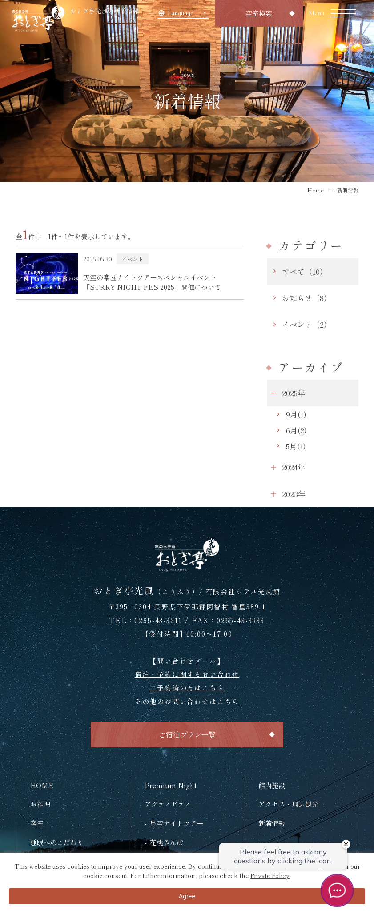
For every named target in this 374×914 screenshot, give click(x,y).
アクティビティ (168, 804)
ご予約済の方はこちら (186, 687)
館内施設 (271, 785)
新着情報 (271, 823)
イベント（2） (306, 324)
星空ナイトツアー (176, 823)
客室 (37, 823)
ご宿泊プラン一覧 (187, 734)
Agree (187, 896)
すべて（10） (304, 271)
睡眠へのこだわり (57, 842)
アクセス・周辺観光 (288, 804)
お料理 (40, 804)
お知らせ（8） (306, 297)
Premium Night (171, 785)
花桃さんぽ (166, 842)
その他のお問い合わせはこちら (187, 701)
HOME (42, 785)
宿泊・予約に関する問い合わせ (187, 674)
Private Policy (270, 875)
